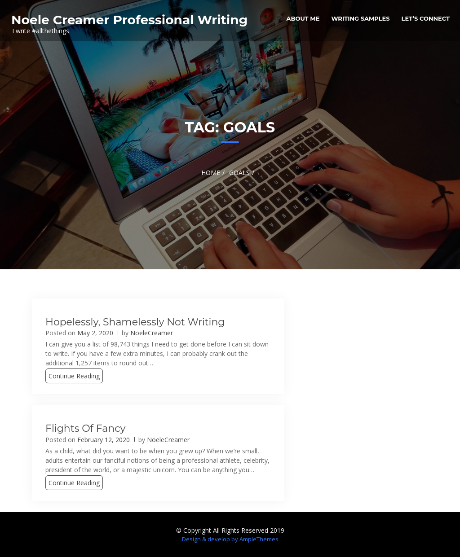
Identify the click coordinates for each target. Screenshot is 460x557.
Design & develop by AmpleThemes (230, 539)
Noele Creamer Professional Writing (129, 19)
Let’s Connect (426, 18)
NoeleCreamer (151, 333)
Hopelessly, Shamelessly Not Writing (135, 322)
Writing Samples (360, 18)
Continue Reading (74, 376)
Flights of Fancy (85, 428)
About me (303, 18)
